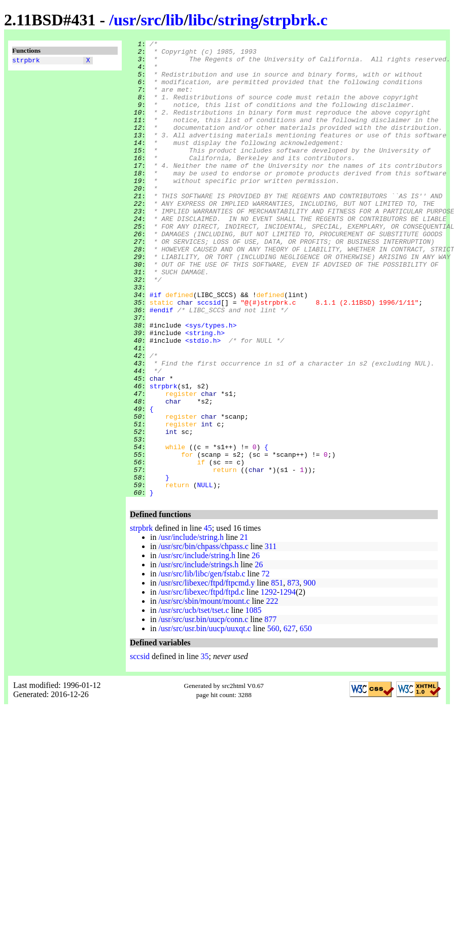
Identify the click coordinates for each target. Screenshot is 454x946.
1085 (254, 701)
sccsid (209, 355)
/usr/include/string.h (190, 628)
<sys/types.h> (210, 382)
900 (309, 674)
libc (201, 20)
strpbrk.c (295, 20)
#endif (161, 364)
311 (270, 637)
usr (125, 20)
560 (273, 719)
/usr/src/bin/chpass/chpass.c (203, 637)
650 (306, 719)
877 (270, 710)
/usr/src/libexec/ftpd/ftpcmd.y (206, 674)
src (151, 20)
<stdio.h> (203, 401)
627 (290, 719)
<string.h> (205, 391)
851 (277, 674)
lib (175, 20)
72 (266, 665)
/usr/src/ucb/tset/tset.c (193, 701)
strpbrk (26, 61)
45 (208, 619)
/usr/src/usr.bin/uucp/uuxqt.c (204, 719)
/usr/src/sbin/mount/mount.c (204, 692)
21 (244, 628)
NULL (205, 574)
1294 (288, 683)
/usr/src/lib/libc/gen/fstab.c (201, 665)
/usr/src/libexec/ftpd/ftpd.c (201, 683)
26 (256, 646)
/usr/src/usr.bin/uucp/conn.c (203, 710)
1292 (269, 683)
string (238, 20)
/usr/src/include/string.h (196, 646)
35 (205, 747)
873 (293, 674)
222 (272, 692)
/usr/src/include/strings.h (198, 655)
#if (155, 346)
